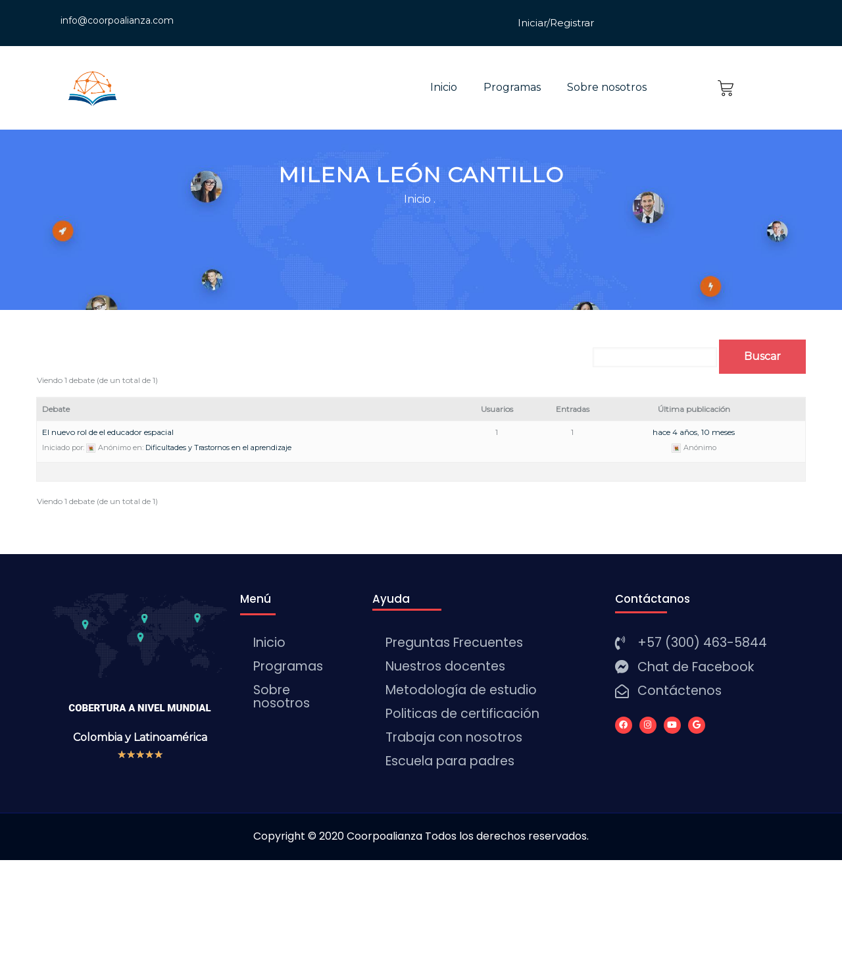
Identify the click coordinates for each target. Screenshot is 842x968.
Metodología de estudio (461, 690)
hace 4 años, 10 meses (694, 432)
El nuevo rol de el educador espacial (108, 432)
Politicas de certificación (462, 714)
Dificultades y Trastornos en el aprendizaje (218, 447)
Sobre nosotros (607, 87)
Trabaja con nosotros (453, 737)
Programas (512, 87)
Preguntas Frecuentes (454, 642)
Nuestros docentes (445, 666)
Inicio (443, 87)
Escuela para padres (449, 761)
